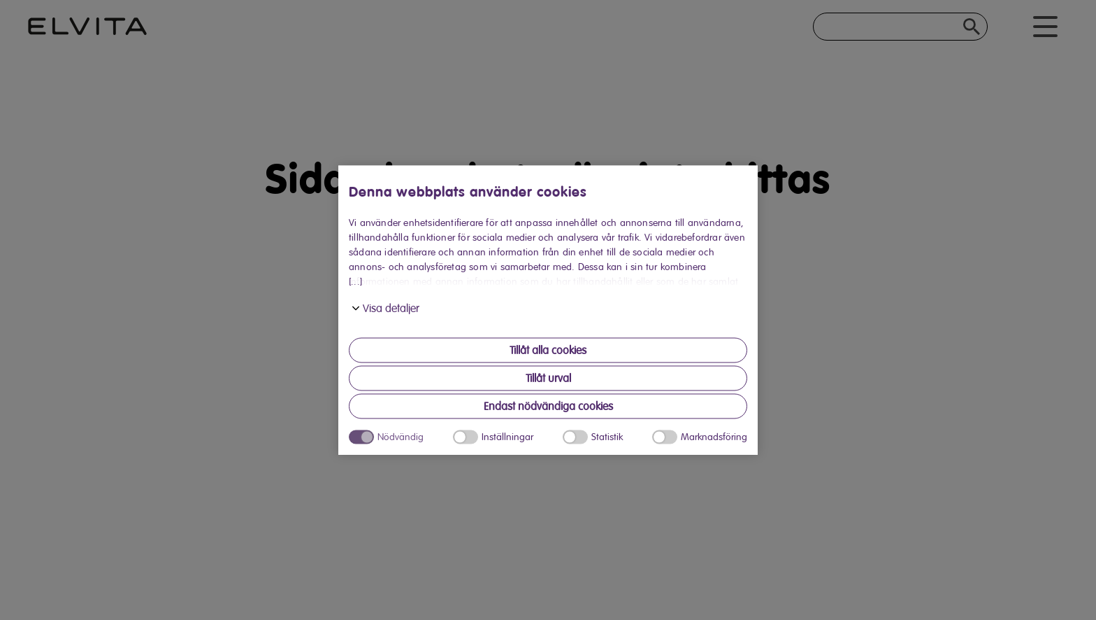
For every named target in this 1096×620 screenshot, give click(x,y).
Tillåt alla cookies (548, 351)
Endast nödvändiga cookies (548, 407)
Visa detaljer (391, 309)
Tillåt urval (548, 379)
